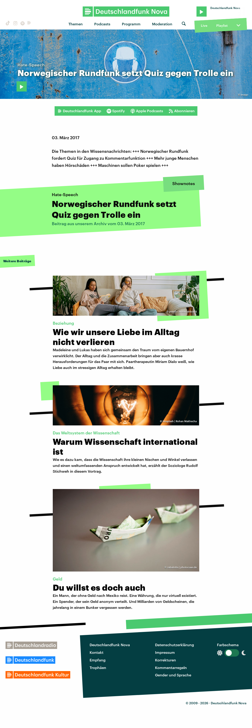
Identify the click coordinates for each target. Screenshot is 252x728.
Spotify (116, 111)
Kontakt (96, 652)
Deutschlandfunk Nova (110, 645)
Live (204, 25)
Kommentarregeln (171, 667)
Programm (131, 24)
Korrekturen (165, 660)
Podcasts (102, 24)
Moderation (162, 24)
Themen (75, 24)
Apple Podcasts (146, 111)
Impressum (165, 652)
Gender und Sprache (173, 675)
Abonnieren (182, 111)
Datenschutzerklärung (174, 645)
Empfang (97, 660)
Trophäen (98, 667)
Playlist (222, 25)
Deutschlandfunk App (79, 111)
